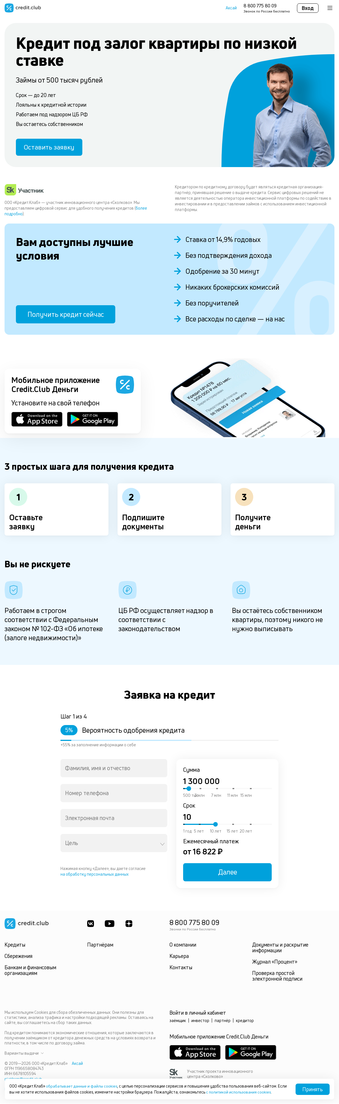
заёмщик (178, 1021)
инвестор (200, 1021)
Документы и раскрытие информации (280, 948)
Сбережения (18, 957)
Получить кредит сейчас (66, 315)
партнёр (223, 1021)
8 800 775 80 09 (260, 6)
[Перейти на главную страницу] (23, 7)
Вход (308, 8)
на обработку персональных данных (94, 875)
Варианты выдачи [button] (24, 1054)
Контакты (181, 968)
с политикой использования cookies (249, 1092)
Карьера (179, 957)
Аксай (231, 8)
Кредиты (15, 945)
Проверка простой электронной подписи (277, 977)
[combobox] (113, 769)
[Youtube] (110, 924)
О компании (183, 945)
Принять (312, 1089)
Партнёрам (100, 945)
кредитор (245, 1021)
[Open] (162, 845)
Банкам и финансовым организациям (30, 971)
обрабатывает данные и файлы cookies (83, 1086)
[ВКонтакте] (90, 924)
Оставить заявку (50, 147)
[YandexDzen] (129, 924)
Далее (227, 873)
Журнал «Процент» (274, 962)
